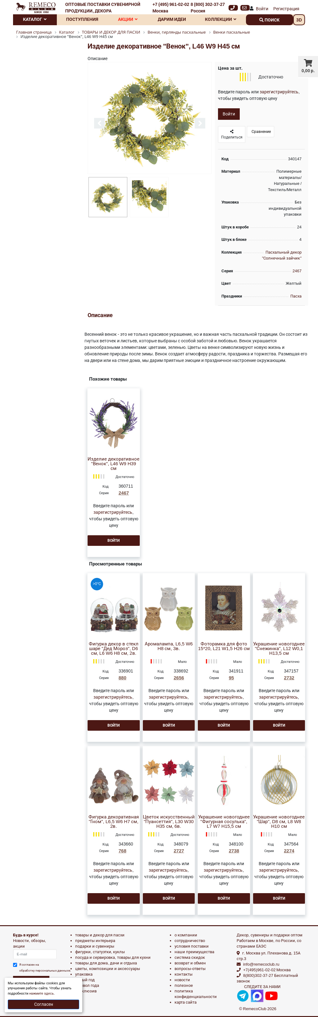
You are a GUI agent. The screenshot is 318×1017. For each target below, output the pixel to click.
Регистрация (286, 8)
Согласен (43, 1004)
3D (299, 19)
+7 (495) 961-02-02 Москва (170, 7)
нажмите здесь (41, 993)
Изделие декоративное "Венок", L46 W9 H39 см (113, 464)
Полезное (184, 985)
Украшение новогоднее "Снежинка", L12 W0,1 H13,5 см (279, 649)
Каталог (35, 19)
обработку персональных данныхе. (45, 970)
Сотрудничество (190, 940)
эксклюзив (86, 991)
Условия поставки (192, 946)
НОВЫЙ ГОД (85, 979)
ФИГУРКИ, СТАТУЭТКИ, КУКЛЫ (100, 951)
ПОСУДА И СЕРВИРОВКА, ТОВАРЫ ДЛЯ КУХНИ (113, 957)
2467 (297, 271)
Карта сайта (186, 1002)
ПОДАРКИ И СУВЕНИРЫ (94, 946)
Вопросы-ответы (190, 968)
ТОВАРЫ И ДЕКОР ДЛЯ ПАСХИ (100, 935)
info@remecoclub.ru (261, 964)
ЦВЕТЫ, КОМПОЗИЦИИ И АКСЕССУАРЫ (107, 968)
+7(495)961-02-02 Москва (267, 970)
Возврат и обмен (190, 963)
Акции (128, 19)
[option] (149, 118)
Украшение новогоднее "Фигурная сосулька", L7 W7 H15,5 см (224, 822)
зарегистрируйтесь (279, 91)
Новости (182, 979)
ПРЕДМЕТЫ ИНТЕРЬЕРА (95, 940)
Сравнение (261, 131)
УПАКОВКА (84, 974)
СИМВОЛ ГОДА (87, 985)
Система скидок (190, 957)
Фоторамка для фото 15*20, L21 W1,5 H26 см (224, 646)
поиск (269, 19)
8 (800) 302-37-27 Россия (208, 7)
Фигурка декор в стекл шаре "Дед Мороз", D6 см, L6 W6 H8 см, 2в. (114, 649)
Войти (262, 8)
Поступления (82, 19)
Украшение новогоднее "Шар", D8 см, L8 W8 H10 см (279, 822)
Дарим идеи (172, 19)
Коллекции (220, 19)
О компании (186, 935)
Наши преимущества (194, 951)
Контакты (184, 974)
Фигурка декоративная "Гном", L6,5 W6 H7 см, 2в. (114, 822)
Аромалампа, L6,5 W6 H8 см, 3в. (169, 646)
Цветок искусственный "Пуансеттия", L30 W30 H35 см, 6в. (169, 822)
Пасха (296, 296)
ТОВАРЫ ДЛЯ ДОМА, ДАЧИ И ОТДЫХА (106, 963)
